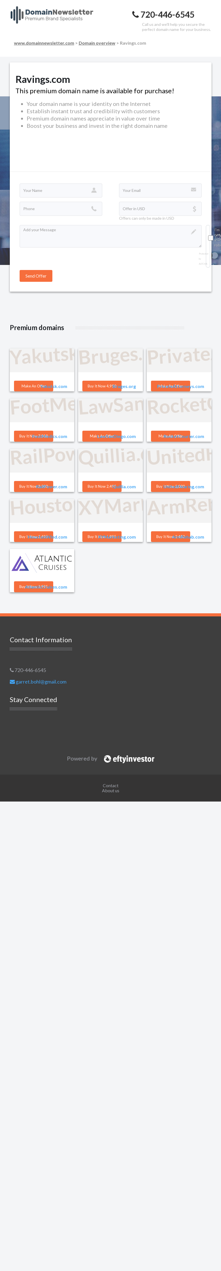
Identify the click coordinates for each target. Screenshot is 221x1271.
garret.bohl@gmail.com (38, 681)
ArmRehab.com (188, 536)
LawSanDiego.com (116, 436)
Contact (110, 785)
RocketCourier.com (184, 436)
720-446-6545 (28, 670)
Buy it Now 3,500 (33, 486)
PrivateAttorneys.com (180, 386)
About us (110, 790)
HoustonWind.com (47, 536)
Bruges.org (124, 386)
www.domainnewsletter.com (44, 43)
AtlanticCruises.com (46, 586)
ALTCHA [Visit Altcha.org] (203, 264)
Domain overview (97, 43)
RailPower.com (51, 486)
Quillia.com (124, 486)
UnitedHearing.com (183, 486)
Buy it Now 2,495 (102, 486)
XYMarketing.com (117, 536)
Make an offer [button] (34, 386)
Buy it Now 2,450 (170, 536)
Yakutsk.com (53, 386)
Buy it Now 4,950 (102, 386)
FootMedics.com (49, 436)
